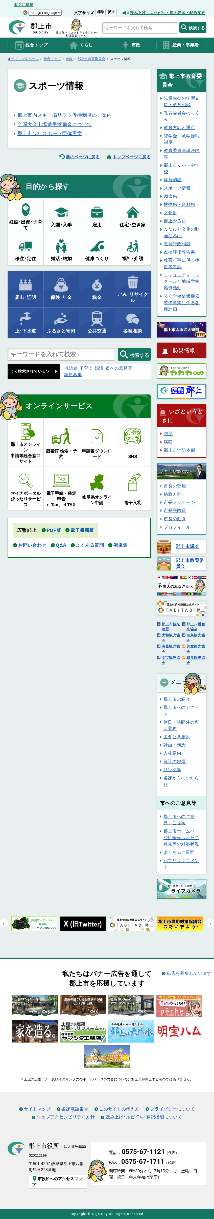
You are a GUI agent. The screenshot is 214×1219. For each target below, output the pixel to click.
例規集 (120, 545)
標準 (100, 12)
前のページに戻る (83, 157)
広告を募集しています (189, 973)
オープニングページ (23, 59)
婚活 (99, 368)
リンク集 (172, 769)
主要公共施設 (176, 736)
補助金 (70, 368)
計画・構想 (174, 744)
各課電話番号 (74, 1108)
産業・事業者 (180, 45)
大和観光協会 (171, 638)
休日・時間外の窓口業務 (181, 725)
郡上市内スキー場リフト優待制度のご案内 (64, 115)
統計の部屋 (174, 761)
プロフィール (177, 527)
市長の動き (175, 518)
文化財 (170, 212)
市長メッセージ (179, 502)
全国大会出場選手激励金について (54, 124)
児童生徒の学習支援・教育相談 (182, 101)
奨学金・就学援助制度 (182, 139)
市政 (130, 45)
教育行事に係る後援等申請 (182, 263)
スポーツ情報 (177, 188)
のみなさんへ (175, 585)
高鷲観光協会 (171, 649)
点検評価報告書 (179, 252)
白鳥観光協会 (195, 638)
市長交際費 (175, 510)
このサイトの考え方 (119, 1108)
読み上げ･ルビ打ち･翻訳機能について (144, 1116)
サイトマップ (37, 1108)
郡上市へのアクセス (181, 710)
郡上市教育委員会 (91, 59)
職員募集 (73, 374)
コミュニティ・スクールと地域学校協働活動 (182, 281)
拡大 (111, 12)
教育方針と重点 (179, 127)
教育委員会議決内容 (182, 154)
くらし (81, 45)
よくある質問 (90, 545)
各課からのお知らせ (181, 781)
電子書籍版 (82, 530)
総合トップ (31, 45)
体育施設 (173, 179)
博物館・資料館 (179, 204)
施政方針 (173, 494)
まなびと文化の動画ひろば (182, 232)
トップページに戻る (132, 157)
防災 (168, 433)
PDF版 (54, 530)
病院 (168, 441)
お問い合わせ (32, 545)
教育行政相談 (177, 243)
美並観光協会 (195, 649)
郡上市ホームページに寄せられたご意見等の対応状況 (181, 837)
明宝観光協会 (171, 660)
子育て (86, 368)
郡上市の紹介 (176, 699)
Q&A (61, 545)
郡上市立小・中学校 (182, 168)
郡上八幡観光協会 (195, 626)
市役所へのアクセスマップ (57, 1181)
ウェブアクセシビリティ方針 (66, 1116)
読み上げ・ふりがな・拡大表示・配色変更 (167, 13)
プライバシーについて (172, 1108)
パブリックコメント (181, 864)
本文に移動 (23, 5)
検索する (193, 27)
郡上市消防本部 (179, 450)
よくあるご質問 (179, 852)
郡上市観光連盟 (171, 626)
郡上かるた (175, 220)
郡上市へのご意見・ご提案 (179, 820)
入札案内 (172, 753)
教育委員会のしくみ (182, 116)
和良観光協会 (195, 660)
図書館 (170, 196)
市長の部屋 (175, 486)
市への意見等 (119, 368)
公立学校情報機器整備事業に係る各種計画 (182, 303)
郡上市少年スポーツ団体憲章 (49, 133)
